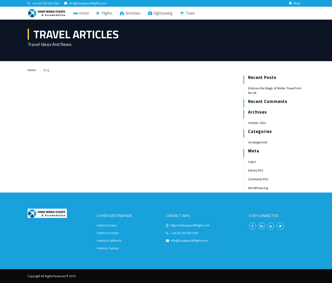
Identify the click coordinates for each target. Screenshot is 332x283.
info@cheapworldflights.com (87, 3)
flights (107, 13)
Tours (190, 13)
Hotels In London (108, 233)
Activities (132, 13)
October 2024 (257, 123)
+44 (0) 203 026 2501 (45, 3)
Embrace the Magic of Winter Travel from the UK (275, 90)
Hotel (84, 13)
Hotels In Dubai (107, 225)
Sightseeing (163, 13)
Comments (258, 179)
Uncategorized (257, 142)
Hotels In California (109, 240)
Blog (297, 3)
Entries (255, 170)
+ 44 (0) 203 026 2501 (185, 233)
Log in (252, 161)
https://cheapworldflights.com (190, 225)
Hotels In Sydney (108, 248)
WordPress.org (258, 188)
